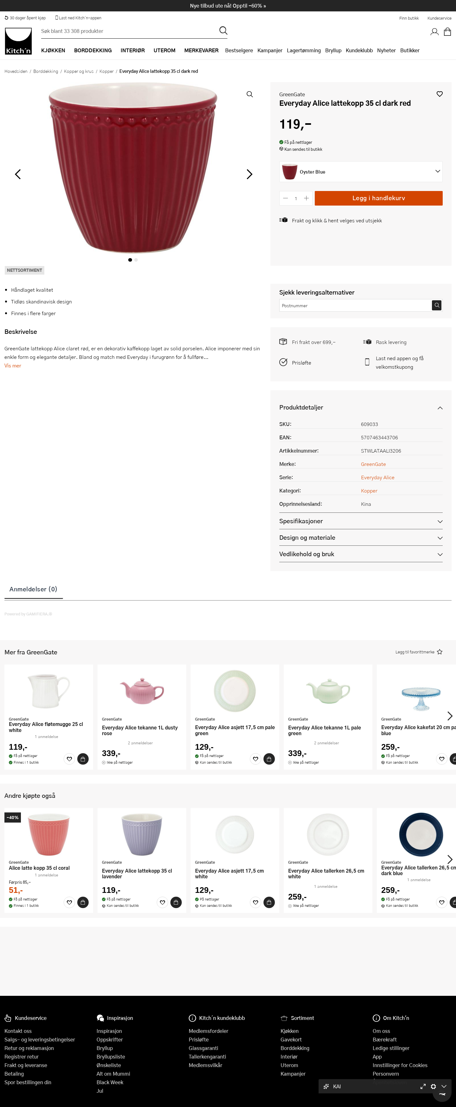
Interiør (289, 1056)
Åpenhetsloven (390, 1082)
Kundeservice (440, 18)
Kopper (106, 71)
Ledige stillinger (391, 1048)
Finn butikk (409, 18)
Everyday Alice (378, 477)
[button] (440, 94)
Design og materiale (307, 537)
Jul (100, 1090)
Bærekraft (385, 1039)
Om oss (381, 1030)
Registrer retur (21, 1056)
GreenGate (292, 94)
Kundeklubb (359, 50)
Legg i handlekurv (378, 197)
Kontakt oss (18, 1030)
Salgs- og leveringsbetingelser (39, 1039)
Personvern (386, 1073)
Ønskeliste (109, 1065)
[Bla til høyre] (248, 174)
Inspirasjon (109, 1030)
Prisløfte (301, 362)
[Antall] (296, 198)
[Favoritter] (69, 759)
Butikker (410, 50)
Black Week (110, 1082)
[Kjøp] (83, 759)
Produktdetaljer (301, 407)
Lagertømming (304, 50)
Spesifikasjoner (301, 520)
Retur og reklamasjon (29, 1048)
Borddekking (45, 71)
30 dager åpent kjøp (25, 18)
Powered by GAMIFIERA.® (28, 614)
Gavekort (291, 1039)
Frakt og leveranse (25, 1065)
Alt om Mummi (113, 1073)
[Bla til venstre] (17, 174)
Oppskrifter (110, 1039)
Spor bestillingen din (27, 1082)
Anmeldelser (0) (34, 588)
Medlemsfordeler (208, 1030)
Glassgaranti (203, 1048)
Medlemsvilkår (205, 1065)
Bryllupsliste (111, 1056)
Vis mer (12, 365)
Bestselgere (239, 50)
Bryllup (333, 50)
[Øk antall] (307, 198)
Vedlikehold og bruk (306, 553)
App (377, 1056)
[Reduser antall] (285, 198)
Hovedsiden (16, 71)
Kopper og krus (79, 71)
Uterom (289, 1065)
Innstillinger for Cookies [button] (400, 1065)
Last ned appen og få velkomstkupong (400, 362)
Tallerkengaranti (207, 1056)
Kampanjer (269, 50)
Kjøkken (290, 1030)
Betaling (14, 1073)
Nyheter (386, 50)
